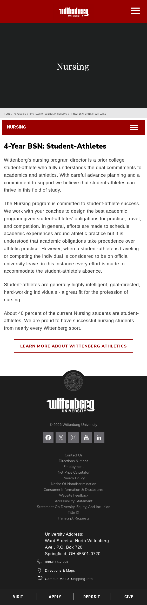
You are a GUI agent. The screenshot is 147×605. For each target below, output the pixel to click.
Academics (20, 114)
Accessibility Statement (73, 501)
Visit (18, 596)
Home (7, 114)
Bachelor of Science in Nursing (48, 114)
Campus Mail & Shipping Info (69, 579)
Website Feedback (73, 495)
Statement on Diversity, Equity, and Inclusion (73, 506)
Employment (73, 466)
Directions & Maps (73, 461)
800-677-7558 (56, 562)
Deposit (91, 596)
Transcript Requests (74, 518)
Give (128, 596)
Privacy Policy (74, 478)
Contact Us (74, 455)
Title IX (73, 512)
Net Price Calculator (74, 472)
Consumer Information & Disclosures (74, 489)
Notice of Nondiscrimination (73, 483)
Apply (55, 596)
